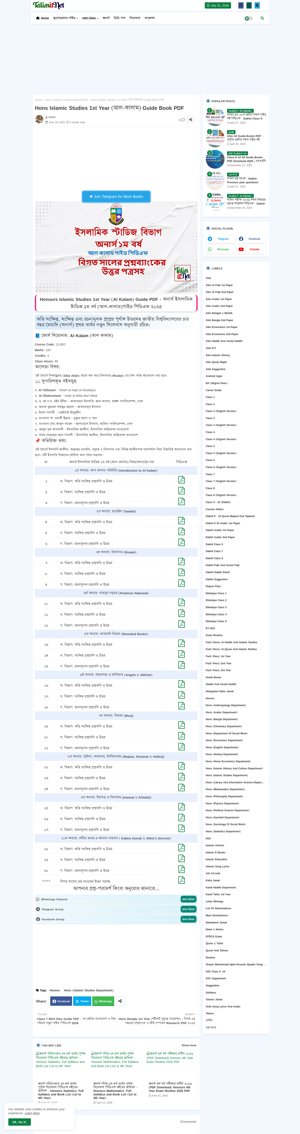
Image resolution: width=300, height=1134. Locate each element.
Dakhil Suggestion (217, 579)
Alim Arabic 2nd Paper (219, 306)
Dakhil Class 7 (214, 551)
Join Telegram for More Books (116, 196)
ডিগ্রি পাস (119, 18)
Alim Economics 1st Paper (222, 327)
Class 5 (210, 446)
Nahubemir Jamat (216, 922)
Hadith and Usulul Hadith (221, 684)
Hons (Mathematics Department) (225, 789)
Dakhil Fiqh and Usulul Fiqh (223, 565)
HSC (208, 838)
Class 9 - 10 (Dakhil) (218, 502)
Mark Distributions (217, 915)
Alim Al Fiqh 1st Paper (219, 285)
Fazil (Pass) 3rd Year (218, 670)
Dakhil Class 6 (214, 544)
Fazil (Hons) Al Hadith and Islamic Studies (231, 642)
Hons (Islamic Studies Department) (66, 100)
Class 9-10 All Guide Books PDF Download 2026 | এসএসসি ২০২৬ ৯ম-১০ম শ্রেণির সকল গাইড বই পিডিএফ (246, 163)
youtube (254, 249)
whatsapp (223, 249)
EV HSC (210, 628)
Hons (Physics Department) (222, 803)
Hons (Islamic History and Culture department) (234, 768)
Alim (208, 278)
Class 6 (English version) (221, 467)
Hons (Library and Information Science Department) (236, 782)
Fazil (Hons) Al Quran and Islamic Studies (231, 649)
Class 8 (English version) (221, 495)
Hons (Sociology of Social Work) (226, 824)
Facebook (63, 1001)
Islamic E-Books (215, 852)
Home (45, 18)
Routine (210, 957)
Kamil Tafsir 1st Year (218, 894)
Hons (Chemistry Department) (224, 726)
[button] (262, 18)
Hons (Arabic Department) (222, 712)
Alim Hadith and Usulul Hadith (224, 341)
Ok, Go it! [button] (19, 1122)
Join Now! (188, 899)
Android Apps (214, 376)
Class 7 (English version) (221, 481)
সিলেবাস (135, 18)
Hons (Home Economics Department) (228, 761)
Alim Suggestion (216, 369)
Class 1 (210, 397)
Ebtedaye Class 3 (216, 607)
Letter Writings (215, 901)
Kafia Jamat (213, 880)
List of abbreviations (218, 908)
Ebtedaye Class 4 (216, 614)
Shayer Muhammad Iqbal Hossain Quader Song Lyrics (236, 964)
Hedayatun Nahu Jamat (220, 691)
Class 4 (210, 432)
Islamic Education (216, 859)
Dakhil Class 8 (214, 558)
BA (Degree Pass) (217, 383)
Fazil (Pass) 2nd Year (218, 663)
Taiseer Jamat (214, 999)
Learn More (32, 1113)
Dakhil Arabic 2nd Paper (220, 537)
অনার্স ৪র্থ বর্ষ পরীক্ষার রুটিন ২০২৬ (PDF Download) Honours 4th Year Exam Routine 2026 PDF (170, 1087)
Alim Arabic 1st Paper (219, 299)
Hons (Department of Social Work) (227, 733)
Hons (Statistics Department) (223, 831)
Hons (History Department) (222, 754)
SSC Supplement (216, 978)
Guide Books (213, 677)
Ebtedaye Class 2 (216, 600)
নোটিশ (209, 1020)
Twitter (84, 1001)
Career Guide (214, 390)
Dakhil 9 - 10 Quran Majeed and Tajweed (230, 516)
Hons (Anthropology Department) (226, 705)
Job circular (213, 873)
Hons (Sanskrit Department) (223, 817)
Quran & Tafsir (214, 943)
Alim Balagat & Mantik (219, 313)
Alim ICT (211, 348)
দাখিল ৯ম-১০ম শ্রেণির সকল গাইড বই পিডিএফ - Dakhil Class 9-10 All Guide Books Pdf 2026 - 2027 (246, 120)
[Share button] (120, 1001)
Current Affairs (215, 509)
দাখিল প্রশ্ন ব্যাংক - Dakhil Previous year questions (243, 180)
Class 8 (210, 488)
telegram (223, 239)
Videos (210, 1013)
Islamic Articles (215, 845)
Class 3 (210, 418)
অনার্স (106, 18)
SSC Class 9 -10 (215, 971)
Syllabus (211, 993)
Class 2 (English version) (221, 411)
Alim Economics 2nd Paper (222, 334)
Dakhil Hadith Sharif (218, 572)
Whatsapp (105, 1001)
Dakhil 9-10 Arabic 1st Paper (223, 523)
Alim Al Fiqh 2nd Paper (220, 292)
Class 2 (210, 404)
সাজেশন (150, 18)
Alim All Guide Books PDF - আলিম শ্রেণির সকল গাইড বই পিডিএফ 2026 (245, 140)
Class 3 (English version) (221, 425)
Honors (55, 990)
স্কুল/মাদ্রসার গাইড (64, 18)
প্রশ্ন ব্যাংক (211, 1028)
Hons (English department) (222, 747)
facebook (254, 239)
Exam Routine (214, 635)
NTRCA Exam (214, 936)
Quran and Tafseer (217, 950)
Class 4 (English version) (221, 439)
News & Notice (215, 929)
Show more (189, 1045)
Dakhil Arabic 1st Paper (220, 530)
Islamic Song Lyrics (218, 866)
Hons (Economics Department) (224, 740)
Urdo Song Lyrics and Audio (223, 1006)
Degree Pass (213, 586)
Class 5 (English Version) (221, 453)
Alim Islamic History (218, 355)
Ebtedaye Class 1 (216, 593)
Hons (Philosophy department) (224, 796)
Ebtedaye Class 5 (216, 621)
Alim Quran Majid (216, 362)
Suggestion (212, 985)
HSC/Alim (89, 18)
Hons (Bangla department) (222, 719)
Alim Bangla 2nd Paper (220, 320)
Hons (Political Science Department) (228, 810)
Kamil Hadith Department (221, 887)
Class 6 (210, 460)
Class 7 (210, 474)
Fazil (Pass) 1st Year (218, 656)
